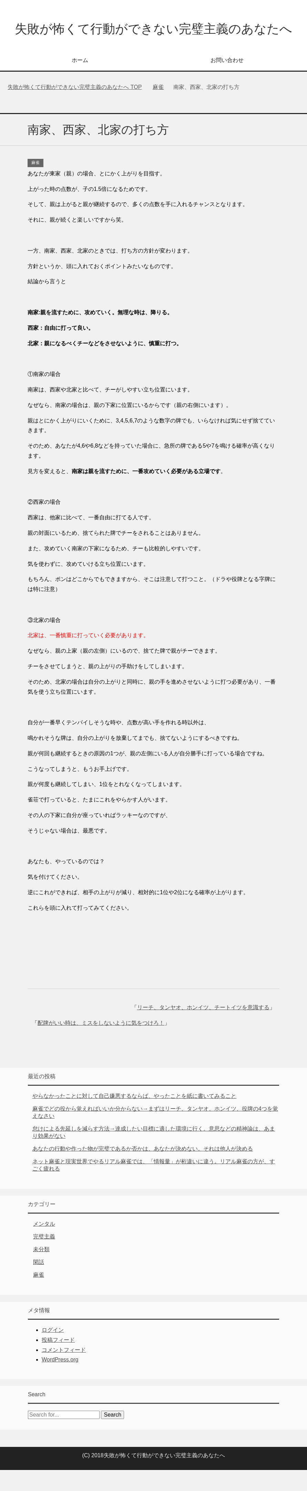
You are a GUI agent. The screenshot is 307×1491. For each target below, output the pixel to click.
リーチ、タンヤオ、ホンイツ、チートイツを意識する (203, 1028)
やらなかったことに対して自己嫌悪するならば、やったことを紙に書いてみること (134, 1117)
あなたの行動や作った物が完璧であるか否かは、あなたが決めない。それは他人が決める (142, 1170)
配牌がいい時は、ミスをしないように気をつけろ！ (101, 1044)
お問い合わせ (227, 81)
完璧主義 (44, 1257)
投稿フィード (58, 1361)
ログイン (53, 1351)
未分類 (41, 1270)
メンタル (44, 1245)
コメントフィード (64, 1371)
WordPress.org (60, 1380)
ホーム (80, 81)
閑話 (38, 1283)
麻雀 (35, 183)
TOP (75, 108)
